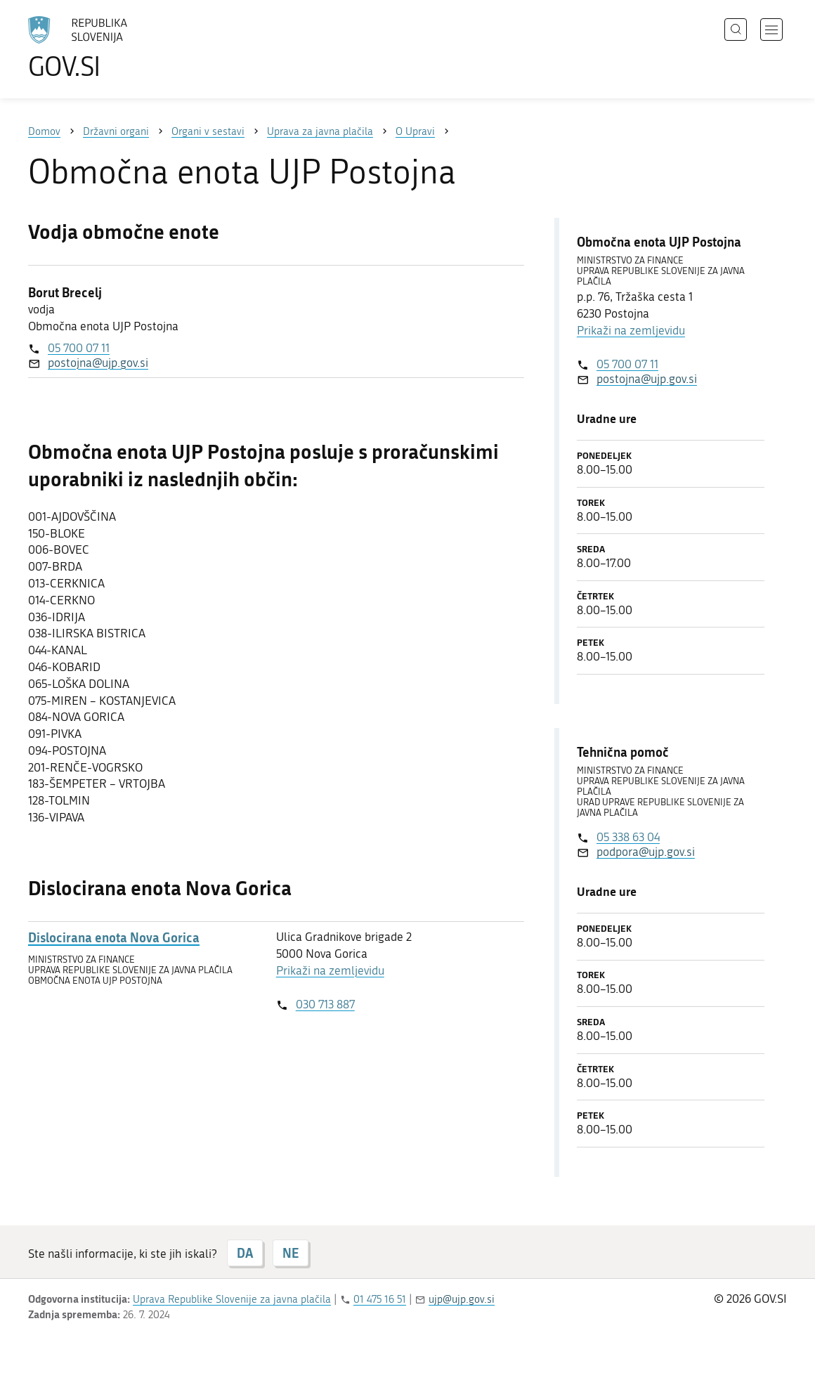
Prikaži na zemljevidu (330, 970)
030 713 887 (325, 1004)
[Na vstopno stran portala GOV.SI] (116, 47)
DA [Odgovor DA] (245, 1253)
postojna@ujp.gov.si (98, 363)
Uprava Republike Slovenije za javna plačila (232, 1299)
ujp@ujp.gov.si (462, 1299)
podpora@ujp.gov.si (645, 852)
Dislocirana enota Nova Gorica (114, 938)
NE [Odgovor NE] (290, 1253)
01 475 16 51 (379, 1299)
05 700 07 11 (79, 348)
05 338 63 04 (628, 837)
